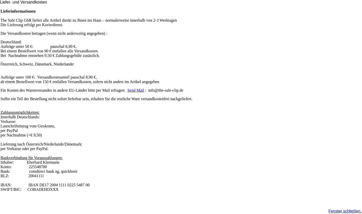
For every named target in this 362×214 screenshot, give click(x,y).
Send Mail (135, 90)
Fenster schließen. (344, 211)
